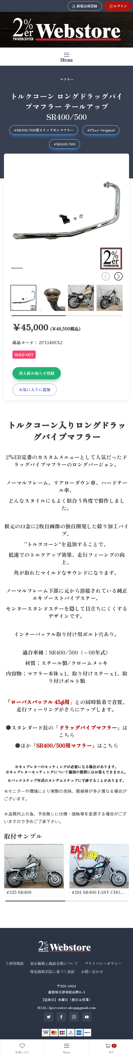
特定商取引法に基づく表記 (52, 971)
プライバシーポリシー (103, 963)
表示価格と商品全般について (54, 963)
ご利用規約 (14, 963)
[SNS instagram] (74, 1017)
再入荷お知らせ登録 (36, 373)
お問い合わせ (92, 971)
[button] (118, 276)
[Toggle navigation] (66, 56)
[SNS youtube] (86, 1017)
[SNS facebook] (61, 1017)
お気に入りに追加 (35, 389)
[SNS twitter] (48, 1017)
